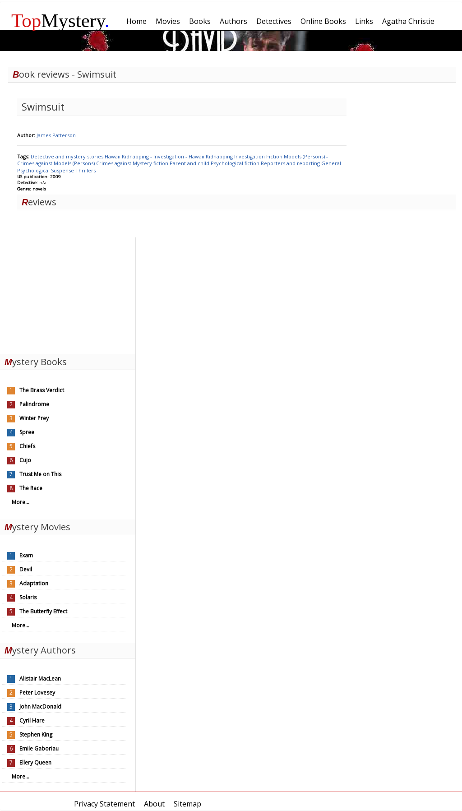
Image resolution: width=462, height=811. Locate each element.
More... (20, 502)
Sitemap (187, 804)
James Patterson (56, 135)
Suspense (63, 170)
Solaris (28, 597)
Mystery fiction (151, 163)
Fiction (275, 156)
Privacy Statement (104, 804)
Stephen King (35, 734)
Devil (25, 569)
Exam (26, 555)
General (331, 163)
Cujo (25, 460)
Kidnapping (220, 156)
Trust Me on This (40, 474)
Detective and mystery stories (68, 156)
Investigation (250, 156)
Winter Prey (34, 418)
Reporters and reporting (291, 163)
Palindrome (34, 404)
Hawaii (113, 156)
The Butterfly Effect (43, 611)
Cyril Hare (32, 720)
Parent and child (190, 163)
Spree (26, 432)
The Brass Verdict (41, 390)
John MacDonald (40, 706)
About (154, 804)
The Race (30, 488)
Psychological (34, 170)
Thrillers (85, 170)
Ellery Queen (35, 762)
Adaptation (33, 583)
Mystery (60, 20)
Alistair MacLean (40, 678)
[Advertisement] (67, 293)
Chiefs (27, 446)
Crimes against (114, 163)
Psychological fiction (236, 163)
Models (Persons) (75, 163)
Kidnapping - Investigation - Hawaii (164, 156)
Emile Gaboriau (39, 748)
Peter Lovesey (37, 692)
